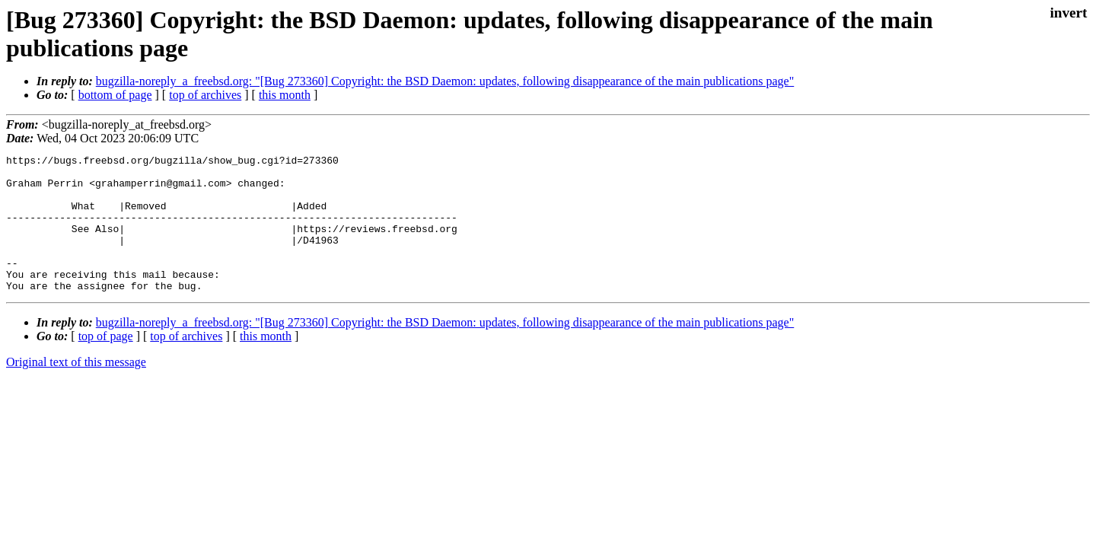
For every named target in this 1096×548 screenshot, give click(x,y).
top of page (105, 363)
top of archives (205, 94)
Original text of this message (76, 389)
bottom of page (115, 94)
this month (285, 94)
